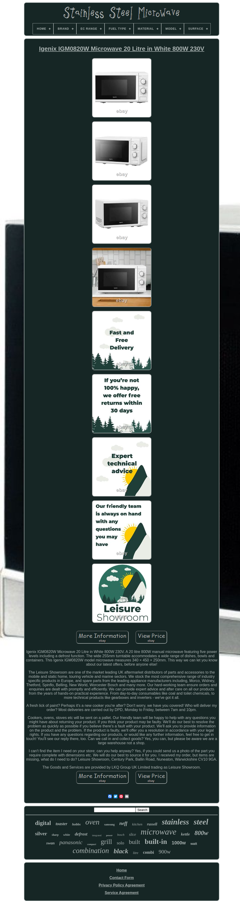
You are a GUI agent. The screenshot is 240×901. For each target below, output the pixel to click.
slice (132, 834)
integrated (96, 835)
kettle (185, 834)
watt (194, 844)
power (109, 835)
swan (50, 843)
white (66, 834)
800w (201, 832)
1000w (179, 842)
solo (120, 842)
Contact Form (121, 878)
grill (106, 841)
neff (123, 823)
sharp (55, 834)
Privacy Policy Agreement (122, 885)
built (134, 842)
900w (165, 852)
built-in (156, 841)
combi (148, 852)
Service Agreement (122, 893)
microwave (158, 831)
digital (43, 823)
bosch (120, 834)
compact (91, 844)
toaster (61, 823)
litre (135, 853)
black (121, 851)
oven (92, 822)
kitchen (137, 824)
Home (121, 870)
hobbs (76, 824)
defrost (81, 834)
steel (201, 821)
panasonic (70, 842)
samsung (109, 824)
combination (91, 850)
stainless (175, 822)
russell (152, 824)
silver (41, 833)
